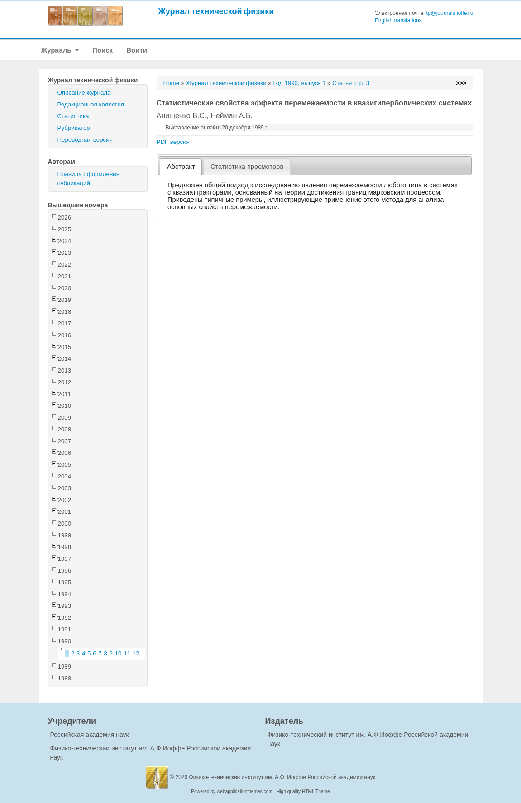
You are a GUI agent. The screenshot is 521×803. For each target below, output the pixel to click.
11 (127, 653)
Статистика (73, 116)
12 (136, 653)
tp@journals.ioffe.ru (449, 13)
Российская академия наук (89, 734)
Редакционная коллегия (90, 104)
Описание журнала (84, 92)
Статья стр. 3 (350, 83)
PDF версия (173, 142)
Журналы (60, 50)
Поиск (102, 50)
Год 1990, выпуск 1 (299, 83)
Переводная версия (85, 139)
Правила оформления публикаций (88, 178)
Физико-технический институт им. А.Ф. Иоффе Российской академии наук (282, 777)
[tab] (181, 166)
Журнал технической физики (216, 11)
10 (118, 653)
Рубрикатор (73, 127)
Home (171, 83)
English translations (398, 20)
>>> (461, 83)
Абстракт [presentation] (181, 166)
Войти (136, 50)
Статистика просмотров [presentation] (246, 166)
